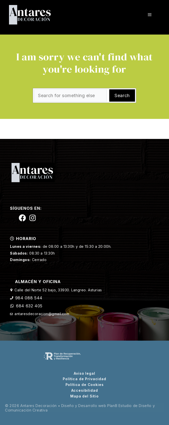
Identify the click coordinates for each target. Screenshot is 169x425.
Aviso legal (84, 373)
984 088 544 (28, 297)
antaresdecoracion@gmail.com (41, 314)
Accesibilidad (84, 390)
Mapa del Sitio (84, 396)
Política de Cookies (85, 385)
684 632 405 (29, 305)
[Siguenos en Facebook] (22, 218)
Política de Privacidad (84, 379)
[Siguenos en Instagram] (32, 218)
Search (122, 95)
